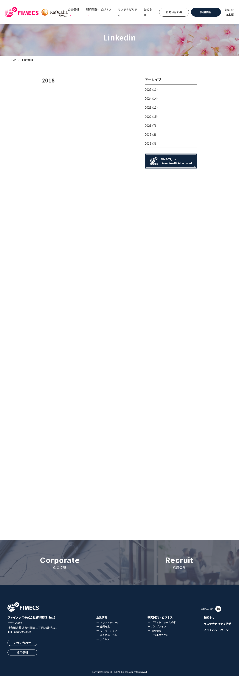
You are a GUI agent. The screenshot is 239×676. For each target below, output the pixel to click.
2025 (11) (151, 89)
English (229, 9)
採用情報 (206, 12)
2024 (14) (151, 98)
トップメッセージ (110, 622)
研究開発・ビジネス (160, 617)
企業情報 (101, 617)
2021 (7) (150, 125)
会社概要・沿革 (108, 635)
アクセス (105, 639)
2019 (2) (150, 134)
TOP (13, 59)
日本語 (229, 15)
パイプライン (158, 626)
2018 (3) (150, 143)
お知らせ (148, 12)
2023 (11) (151, 107)
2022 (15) (151, 116)
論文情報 (156, 631)
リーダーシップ (108, 631)
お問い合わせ (174, 12)
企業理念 (105, 626)
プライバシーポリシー (218, 630)
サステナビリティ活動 (217, 624)
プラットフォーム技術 (163, 622)
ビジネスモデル (159, 635)
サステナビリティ (127, 12)
